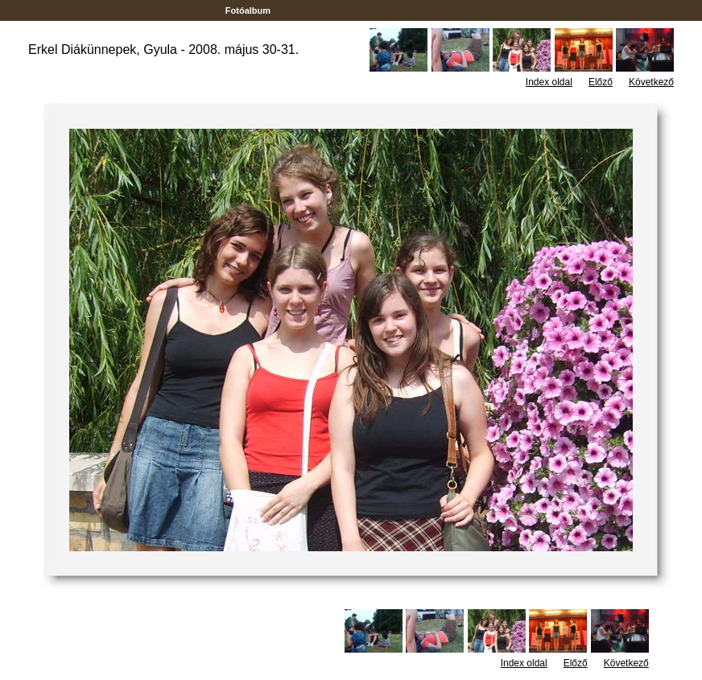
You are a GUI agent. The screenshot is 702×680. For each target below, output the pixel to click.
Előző (600, 82)
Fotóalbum (248, 10)
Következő (651, 82)
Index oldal (549, 82)
